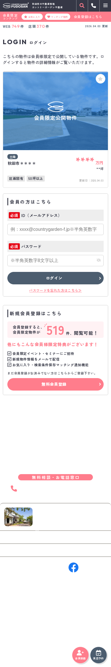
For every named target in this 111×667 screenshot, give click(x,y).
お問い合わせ (21, 537)
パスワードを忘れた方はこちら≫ (55, 290)
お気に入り (32, 16)
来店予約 (98, 655)
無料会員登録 (54, 384)
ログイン (54, 278)
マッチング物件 (57, 16)
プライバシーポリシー (21, 650)
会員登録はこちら (88, 16)
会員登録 (80, 655)
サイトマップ (51, 650)
